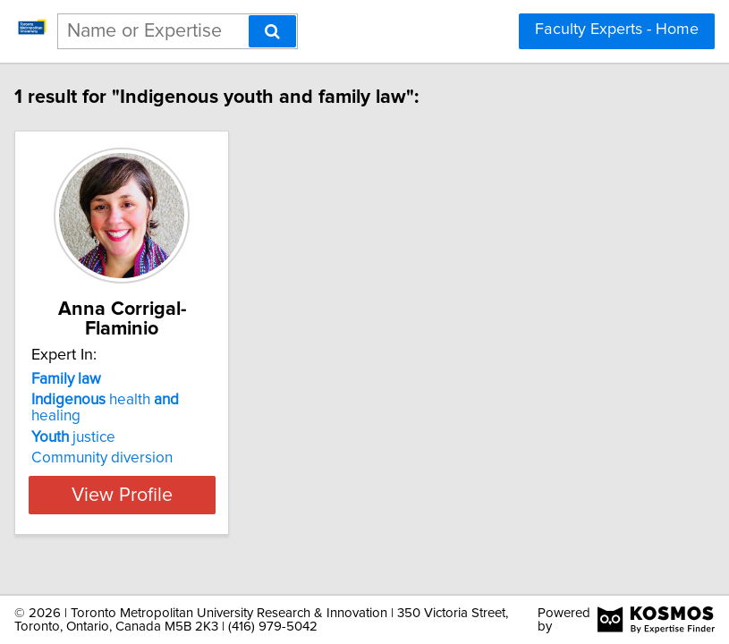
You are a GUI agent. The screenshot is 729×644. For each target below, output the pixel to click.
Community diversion (117, 458)
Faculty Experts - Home (617, 29)
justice (89, 437)
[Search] (272, 31)
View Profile (136, 494)
